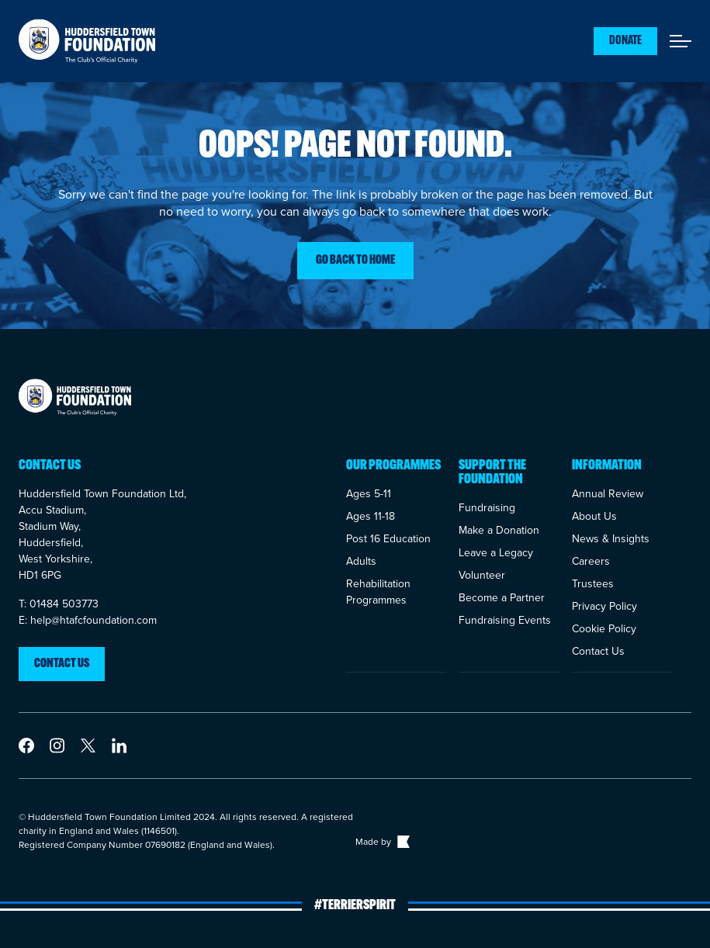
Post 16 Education (388, 539)
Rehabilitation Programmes (378, 592)
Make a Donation (499, 530)
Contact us (61, 664)
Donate (625, 41)
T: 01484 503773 (59, 604)
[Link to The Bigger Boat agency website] (402, 842)
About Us (594, 516)
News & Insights (610, 539)
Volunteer (482, 575)
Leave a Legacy (496, 553)
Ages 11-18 (370, 516)
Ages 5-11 (368, 494)
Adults (361, 561)
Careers (591, 561)
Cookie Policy (604, 629)
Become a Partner (502, 598)
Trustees (593, 584)
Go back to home (355, 260)
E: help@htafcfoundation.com (88, 620)
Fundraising (487, 508)
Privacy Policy (604, 606)
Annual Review (607, 494)
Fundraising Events (505, 620)
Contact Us (598, 651)
